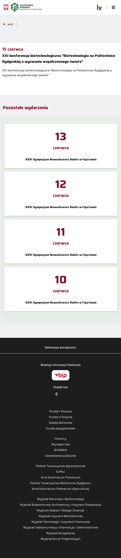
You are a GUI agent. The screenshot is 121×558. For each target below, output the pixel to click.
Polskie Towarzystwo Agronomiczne (60, 466)
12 (60, 184)
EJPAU (60, 472)
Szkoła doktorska (60, 423)
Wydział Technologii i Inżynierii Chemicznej (60, 522)
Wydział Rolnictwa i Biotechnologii (60, 499)
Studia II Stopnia (60, 417)
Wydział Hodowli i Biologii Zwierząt (61, 510)
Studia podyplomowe (60, 428)
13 (60, 136)
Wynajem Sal (60, 444)
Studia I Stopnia (60, 411)
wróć (8, 24)
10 (61, 279)
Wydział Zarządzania (60, 533)
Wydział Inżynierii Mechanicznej (60, 516)
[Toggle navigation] (113, 7)
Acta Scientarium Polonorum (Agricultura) (60, 489)
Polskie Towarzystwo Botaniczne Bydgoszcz (60, 483)
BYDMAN (60, 450)
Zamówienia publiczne (60, 456)
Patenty (60, 439)
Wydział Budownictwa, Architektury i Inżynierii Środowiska (60, 505)
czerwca (61, 148)
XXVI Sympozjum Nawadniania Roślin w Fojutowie (61, 159)
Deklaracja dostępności (60, 347)
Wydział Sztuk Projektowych (60, 539)
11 (60, 231)
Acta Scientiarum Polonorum (60, 477)
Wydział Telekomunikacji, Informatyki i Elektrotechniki (60, 527)
